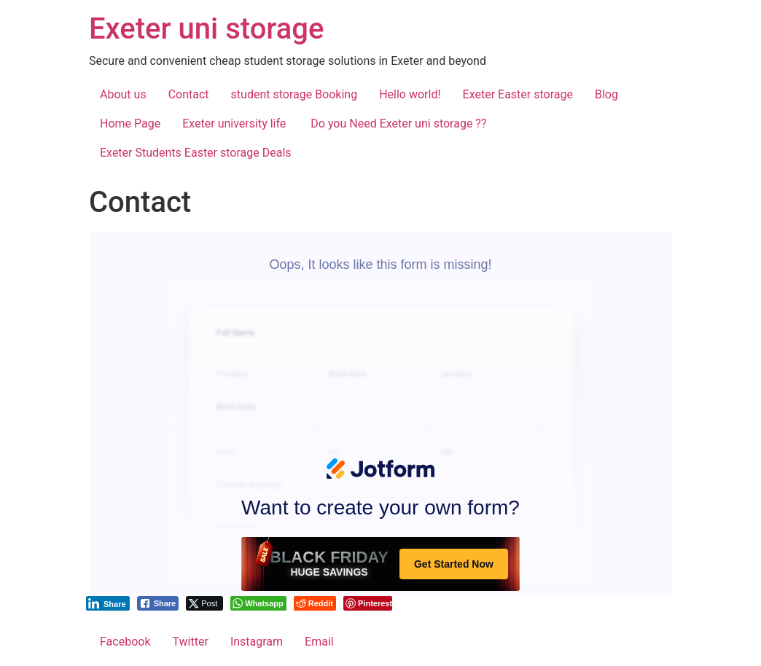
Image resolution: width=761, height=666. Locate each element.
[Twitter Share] (204, 603)
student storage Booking (294, 94)
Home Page (130, 123)
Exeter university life (235, 123)
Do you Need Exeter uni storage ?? (398, 123)
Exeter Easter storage (518, 94)
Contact (188, 94)
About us (123, 94)
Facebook (125, 642)
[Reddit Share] (315, 603)
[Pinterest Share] (367, 603)
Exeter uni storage (206, 29)
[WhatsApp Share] (258, 603)
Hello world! (409, 94)
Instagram (256, 642)
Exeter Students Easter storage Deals (196, 153)
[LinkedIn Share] (108, 603)
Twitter (190, 642)
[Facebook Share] (158, 603)
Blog (606, 94)
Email (319, 642)
